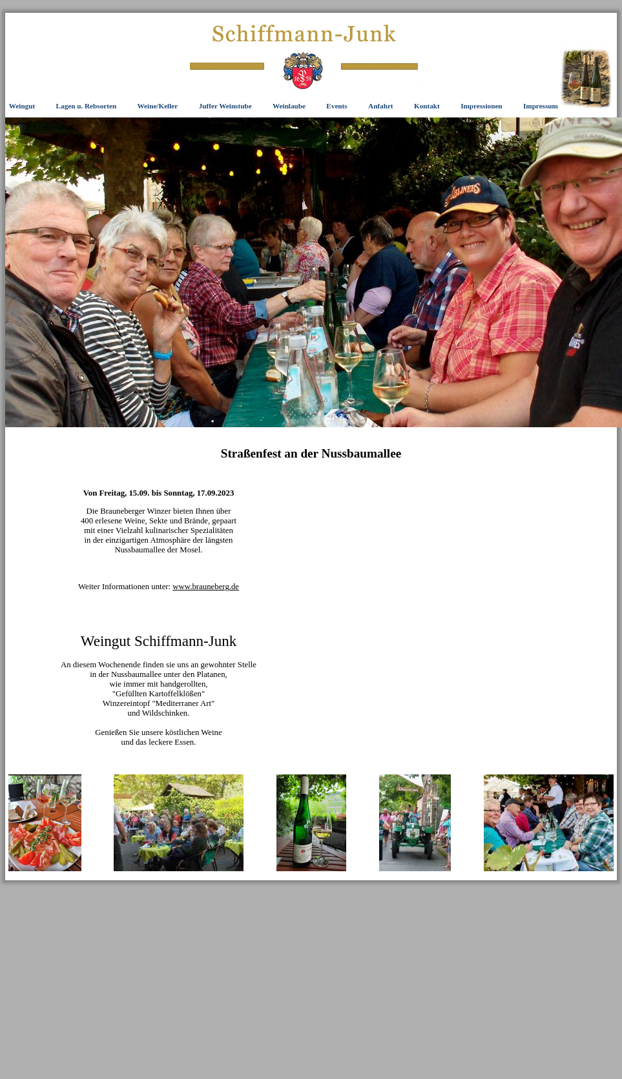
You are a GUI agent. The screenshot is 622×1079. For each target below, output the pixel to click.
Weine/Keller (158, 106)
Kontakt (427, 106)
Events (336, 106)
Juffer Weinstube (225, 106)
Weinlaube (289, 106)
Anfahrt (380, 106)
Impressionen (481, 106)
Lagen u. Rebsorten (86, 106)
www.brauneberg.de (205, 586)
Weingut (22, 106)
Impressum (540, 106)
